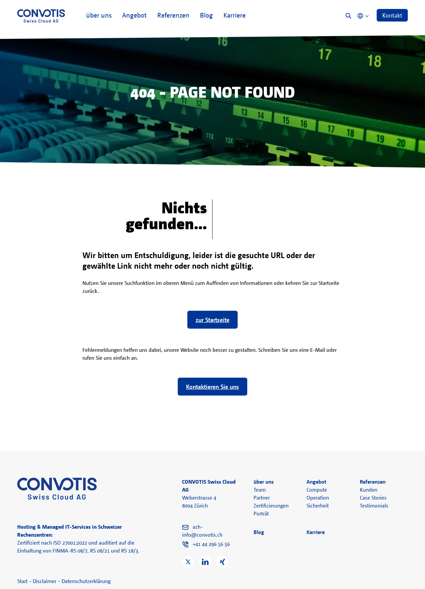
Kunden (368, 489)
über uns (99, 17)
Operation (318, 497)
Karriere (234, 17)
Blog (206, 17)
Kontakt (392, 15)
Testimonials (374, 505)
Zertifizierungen (271, 505)
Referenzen (173, 17)
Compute (317, 489)
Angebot (134, 17)
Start (22, 581)
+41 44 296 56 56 (211, 544)
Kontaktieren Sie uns (212, 386)
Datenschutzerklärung (86, 581)
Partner (262, 497)
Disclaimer (44, 581)
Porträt (261, 513)
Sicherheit (318, 505)
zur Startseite (212, 319)
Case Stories (373, 497)
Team (260, 489)
